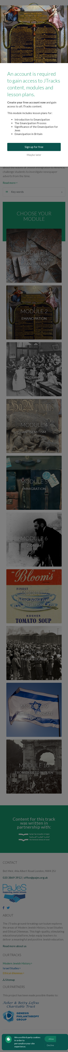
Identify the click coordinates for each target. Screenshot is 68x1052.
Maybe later (34, 154)
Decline (50, 1045)
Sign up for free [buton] (34, 146)
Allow (51, 1039)
